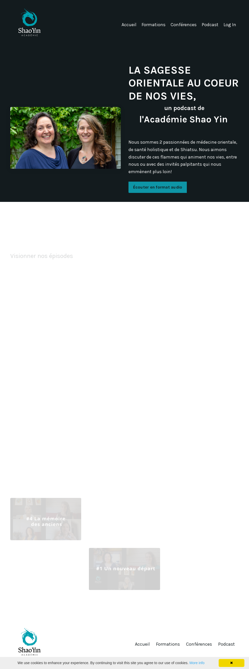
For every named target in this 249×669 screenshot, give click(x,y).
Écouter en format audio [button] (157, 187)
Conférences (184, 24)
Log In (230, 24)
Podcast (210, 24)
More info (196, 663)
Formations (153, 24)
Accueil (129, 24)
